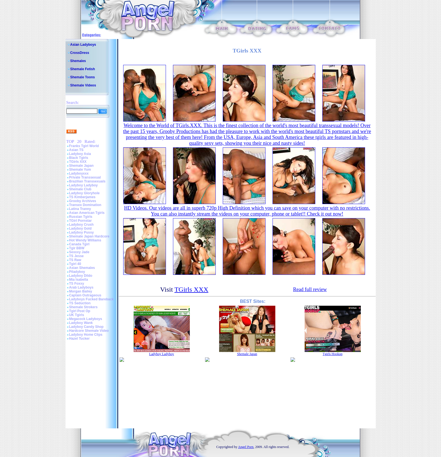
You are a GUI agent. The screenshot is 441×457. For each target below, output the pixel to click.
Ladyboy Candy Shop (86, 327)
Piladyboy (77, 272)
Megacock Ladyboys (85, 319)
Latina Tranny (80, 209)
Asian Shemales (82, 268)
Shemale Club (80, 189)
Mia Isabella (78, 280)
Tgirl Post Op (79, 311)
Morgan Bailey (80, 291)
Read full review (310, 289)
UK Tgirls (76, 315)
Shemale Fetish (82, 69)
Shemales (78, 61)
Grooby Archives (82, 201)
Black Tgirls (78, 158)
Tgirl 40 (75, 264)
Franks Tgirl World (84, 146)
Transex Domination (85, 205)
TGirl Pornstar (80, 221)
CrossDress (79, 53)
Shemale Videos (83, 85)
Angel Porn (245, 447)
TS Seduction (80, 303)
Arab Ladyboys (81, 287)
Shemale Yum (80, 170)
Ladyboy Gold (80, 228)
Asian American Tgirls (87, 213)
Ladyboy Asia (80, 154)
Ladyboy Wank (81, 323)
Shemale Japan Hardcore (89, 236)
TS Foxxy (76, 283)
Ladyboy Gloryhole (84, 193)
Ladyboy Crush (81, 225)
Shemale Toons (82, 77)
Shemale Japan (81, 166)
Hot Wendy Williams (85, 240)
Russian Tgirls (81, 217)
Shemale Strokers (83, 307)
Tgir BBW (77, 248)
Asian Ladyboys (83, 45)
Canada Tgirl (79, 244)
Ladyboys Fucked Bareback (91, 299)
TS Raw (75, 260)
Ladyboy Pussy (81, 232)
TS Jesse (76, 256)
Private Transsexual (85, 177)
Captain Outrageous (85, 295)
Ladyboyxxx (79, 173)
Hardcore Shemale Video (89, 331)
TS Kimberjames (82, 197)
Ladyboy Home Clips (86, 335)
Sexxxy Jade (79, 252)
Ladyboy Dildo (81, 276)
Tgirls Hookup (332, 354)
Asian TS (76, 150)
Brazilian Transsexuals (87, 181)
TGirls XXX (78, 162)
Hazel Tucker (79, 339)
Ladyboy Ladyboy (83, 185)
